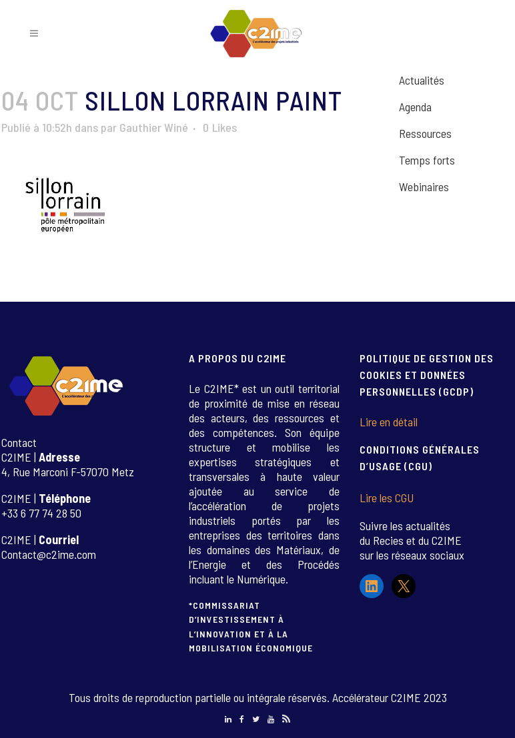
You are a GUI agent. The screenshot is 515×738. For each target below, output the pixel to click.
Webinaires (424, 186)
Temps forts (427, 160)
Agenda (415, 106)
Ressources (425, 133)
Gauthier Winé (153, 127)
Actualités (421, 80)
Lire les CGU (387, 497)
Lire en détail (389, 421)
